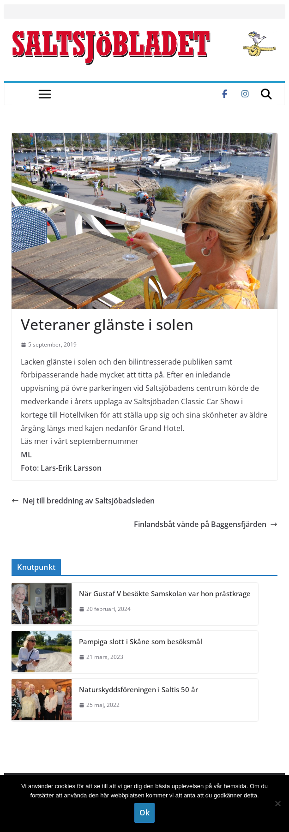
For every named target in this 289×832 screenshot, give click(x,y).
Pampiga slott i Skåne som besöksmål (140, 641)
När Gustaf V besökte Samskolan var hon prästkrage (165, 593)
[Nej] (277, 803)
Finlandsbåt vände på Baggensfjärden (205, 524)
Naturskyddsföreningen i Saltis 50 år (138, 689)
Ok (144, 813)
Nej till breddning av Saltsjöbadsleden (83, 501)
